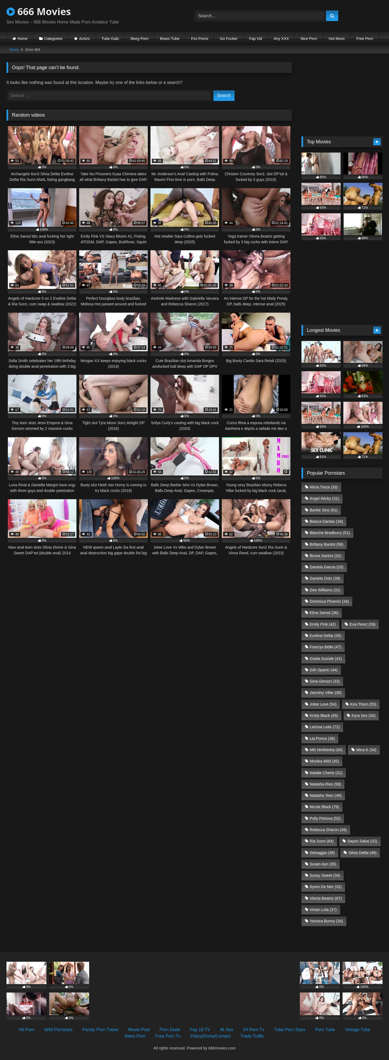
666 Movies (38, 11)
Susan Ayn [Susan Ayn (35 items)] (323, 864)
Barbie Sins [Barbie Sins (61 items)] (323, 510)
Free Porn (364, 38)
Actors (84, 38)
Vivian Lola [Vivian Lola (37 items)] (323, 909)
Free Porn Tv (167, 1036)
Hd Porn (27, 1029)
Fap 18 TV (200, 1029)
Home (23, 38)
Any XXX (281, 38)
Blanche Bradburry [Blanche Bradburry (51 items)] (330, 533)
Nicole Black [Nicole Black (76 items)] (324, 807)
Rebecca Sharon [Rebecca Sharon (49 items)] (328, 830)
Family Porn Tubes (100, 1029)
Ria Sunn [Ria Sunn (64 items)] (322, 841)
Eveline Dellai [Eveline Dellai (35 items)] (325, 635)
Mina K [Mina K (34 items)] (366, 750)
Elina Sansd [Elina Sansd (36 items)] (324, 612)
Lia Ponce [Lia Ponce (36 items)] (322, 738)
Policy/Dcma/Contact (210, 1036)
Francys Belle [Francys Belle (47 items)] (325, 647)
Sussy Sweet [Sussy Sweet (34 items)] (325, 875)
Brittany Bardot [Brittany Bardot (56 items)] (326, 544)
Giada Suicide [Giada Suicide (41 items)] (326, 658)
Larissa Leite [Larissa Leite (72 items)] (325, 727)
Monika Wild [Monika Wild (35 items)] (324, 761)
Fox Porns (199, 38)
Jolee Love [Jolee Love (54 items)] (323, 704)
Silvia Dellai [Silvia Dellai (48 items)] (362, 852)
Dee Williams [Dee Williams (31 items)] (325, 590)
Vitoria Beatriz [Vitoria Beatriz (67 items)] (326, 898)
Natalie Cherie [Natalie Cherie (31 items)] (326, 773)
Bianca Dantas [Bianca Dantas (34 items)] (326, 521)
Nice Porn (308, 38)
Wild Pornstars (58, 1029)
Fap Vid (255, 38)
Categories (53, 38)
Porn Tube (325, 1029)
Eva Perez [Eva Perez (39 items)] (362, 624)
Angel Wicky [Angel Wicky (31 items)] (324, 498)
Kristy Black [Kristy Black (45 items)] (324, 715)
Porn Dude (169, 1029)
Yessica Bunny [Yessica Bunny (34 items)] (326, 921)
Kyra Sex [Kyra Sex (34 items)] (363, 715)
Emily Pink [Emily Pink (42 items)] (323, 624)
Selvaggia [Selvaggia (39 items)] (322, 852)
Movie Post (139, 1029)
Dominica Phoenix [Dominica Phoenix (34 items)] (329, 601)
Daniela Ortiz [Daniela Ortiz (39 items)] (325, 578)
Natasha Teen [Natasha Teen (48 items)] (325, 795)
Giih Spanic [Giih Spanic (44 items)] (323, 670)
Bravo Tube (170, 38)
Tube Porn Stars (289, 1029)
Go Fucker (228, 38)
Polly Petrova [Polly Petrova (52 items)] (325, 818)
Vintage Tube (357, 1029)
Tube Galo (110, 38)
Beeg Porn (139, 38)
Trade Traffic (252, 1036)
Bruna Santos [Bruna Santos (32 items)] (325, 555)
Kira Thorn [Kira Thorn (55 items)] (363, 704)
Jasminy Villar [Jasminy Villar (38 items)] (325, 692)
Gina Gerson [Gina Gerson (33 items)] (325, 681)
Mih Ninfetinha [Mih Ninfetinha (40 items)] (326, 750)
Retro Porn (135, 1036)
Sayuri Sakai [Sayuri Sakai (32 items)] (362, 841)
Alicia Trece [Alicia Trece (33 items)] (324, 487)
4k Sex (226, 1029)
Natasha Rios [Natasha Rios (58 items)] (325, 784)
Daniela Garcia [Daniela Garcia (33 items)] (326, 567)
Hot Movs (337, 38)
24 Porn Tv (253, 1029)
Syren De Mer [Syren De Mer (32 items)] (325, 887)
